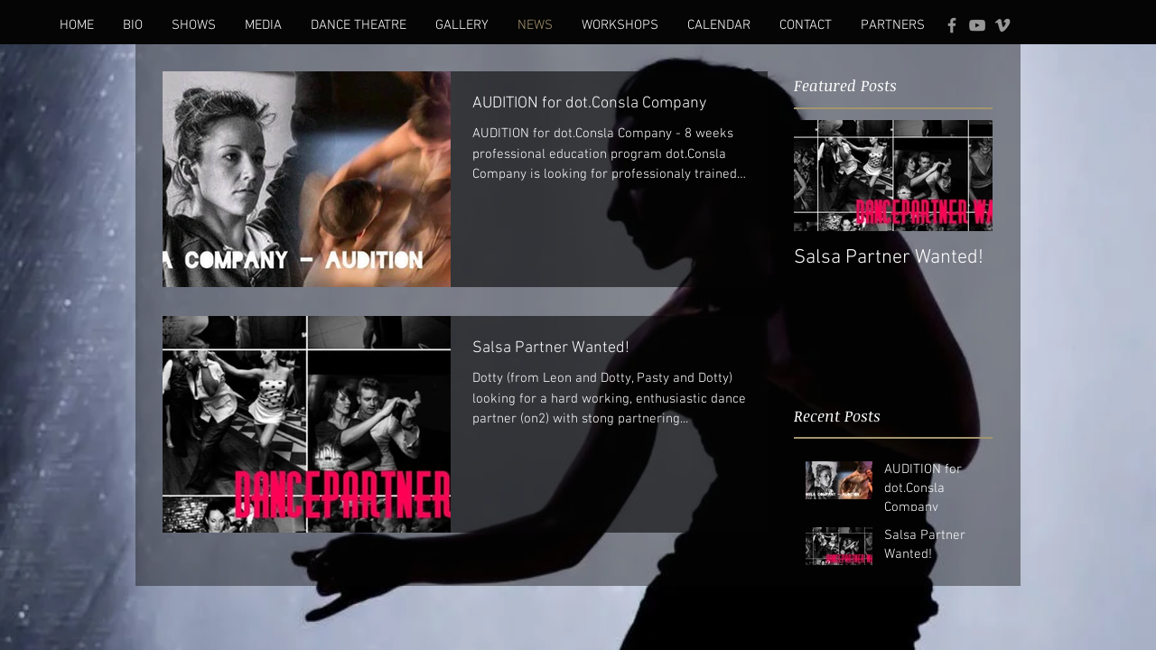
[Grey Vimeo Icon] (1002, 25)
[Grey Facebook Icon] (952, 25)
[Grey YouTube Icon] (977, 25)
